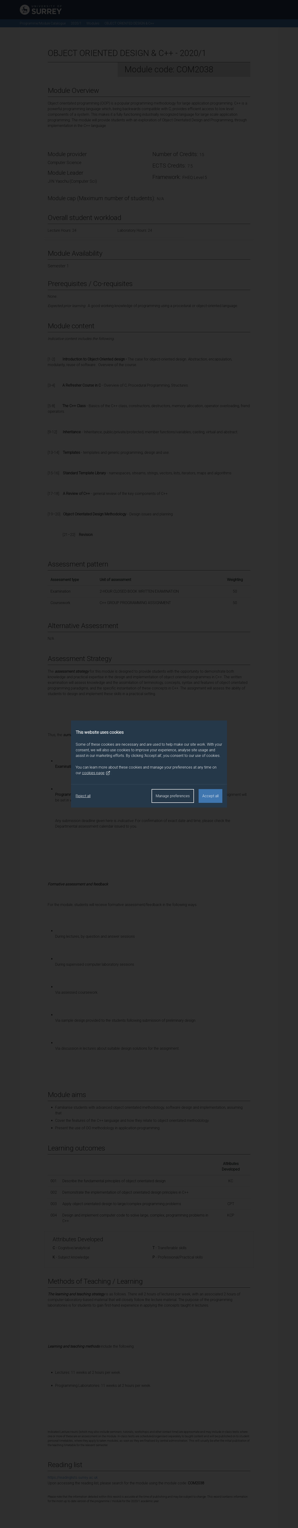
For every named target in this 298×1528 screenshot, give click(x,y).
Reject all (83, 796)
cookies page (96, 773)
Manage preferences (173, 796)
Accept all (210, 796)
